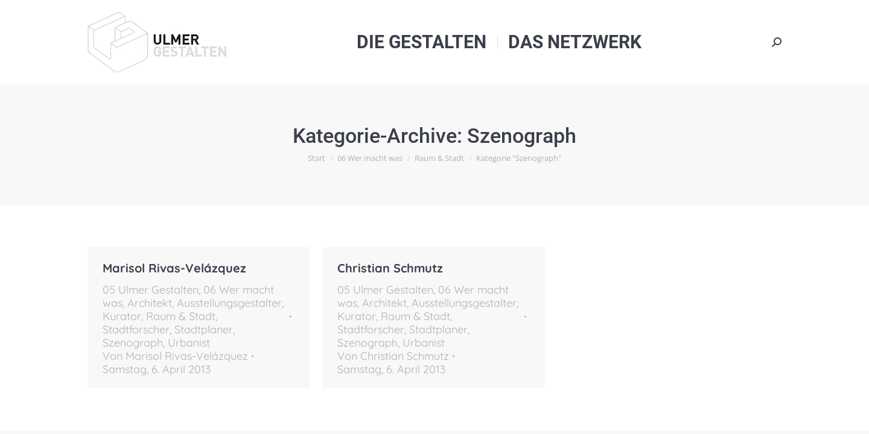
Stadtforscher (136, 329)
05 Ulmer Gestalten (151, 290)
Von (175, 356)
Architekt (149, 303)
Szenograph (133, 343)
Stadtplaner (203, 329)
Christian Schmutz (390, 267)
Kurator (122, 316)
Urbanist (189, 343)
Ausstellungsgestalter (229, 303)
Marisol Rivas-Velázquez (174, 267)
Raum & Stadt (180, 316)
